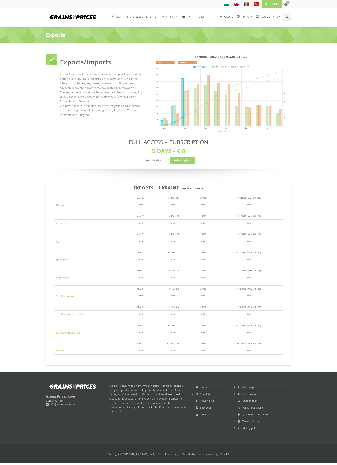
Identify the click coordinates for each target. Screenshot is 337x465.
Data (243, 17)
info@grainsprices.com (61, 404)
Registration (154, 160)
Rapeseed (62, 260)
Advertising (205, 401)
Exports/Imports (197, 17)
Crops (226, 16)
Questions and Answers (254, 414)
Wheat (60, 351)
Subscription (268, 16)
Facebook (203, 407)
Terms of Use (248, 421)
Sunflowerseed (65, 296)
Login (271, 4)
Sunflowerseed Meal (69, 314)
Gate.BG (224, 454)
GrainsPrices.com (167, 454)
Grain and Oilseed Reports (134, 16)
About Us (203, 394)
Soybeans (62, 278)
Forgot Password (250, 407)
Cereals (60, 223)
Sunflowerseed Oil (68, 333)
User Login (246, 387)
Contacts (203, 414)
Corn (59, 242)
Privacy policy (248, 428)
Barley (60, 205)
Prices (168, 17)
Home (202, 387)
